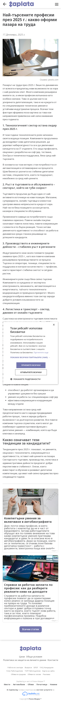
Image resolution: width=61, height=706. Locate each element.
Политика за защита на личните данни (24, 660)
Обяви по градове (18, 674)
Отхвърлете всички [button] (31, 372)
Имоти (7, 684)
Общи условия (34, 656)
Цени (22, 656)
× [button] (54, 325)
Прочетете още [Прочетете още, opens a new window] (41, 352)
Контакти (52, 660)
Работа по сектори (15, 667)
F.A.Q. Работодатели (15, 671)
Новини (53, 684)
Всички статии (30, 629)
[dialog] (30, 353)
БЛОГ (36, 667)
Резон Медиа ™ (35, 699)
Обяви (31, 684)
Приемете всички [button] (31, 365)
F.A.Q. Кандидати (46, 667)
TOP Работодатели (33, 671)
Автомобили (19, 684)
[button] (30, 357)
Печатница (41, 684)
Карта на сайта (48, 671)
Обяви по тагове (34, 674)
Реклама (46, 674)
